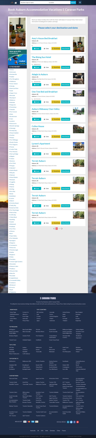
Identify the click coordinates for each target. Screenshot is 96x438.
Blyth (11, 289)
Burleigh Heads (27, 369)
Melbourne (39, 347)
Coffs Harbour (26, 353)
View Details (65, 48)
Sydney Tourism (40, 382)
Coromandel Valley (14, 280)
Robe (11, 114)
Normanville (13, 74)
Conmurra (12, 282)
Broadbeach (26, 365)
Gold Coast (66, 347)
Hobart (78, 351)
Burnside (12, 95)
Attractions (66, 378)
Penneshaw (12, 107)
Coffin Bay (12, 215)
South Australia (53, 331)
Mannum (12, 175)
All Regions (12, 329)
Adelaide (12, 102)
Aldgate (11, 156)
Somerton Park (13, 208)
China (58, 430)
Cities (15, 13)
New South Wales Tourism (27, 396)
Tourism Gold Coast (68, 392)
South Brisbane (53, 367)
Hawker (11, 76)
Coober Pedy (13, 149)
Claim (46, 48)
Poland (51, 318)
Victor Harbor (13, 83)
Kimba (11, 257)
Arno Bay (12, 191)
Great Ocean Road (54, 340)
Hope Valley (13, 236)
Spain (64, 314)
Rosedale (12, 275)
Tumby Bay (12, 205)
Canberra (25, 349)
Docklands (12, 369)
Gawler (11, 222)
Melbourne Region (67, 329)
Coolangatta (66, 367)
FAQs (11, 320)
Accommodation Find (80, 393)
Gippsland (78, 338)
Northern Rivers (40, 331)
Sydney (24, 347)
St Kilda (11, 367)
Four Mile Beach (53, 369)
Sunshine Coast (80, 331)
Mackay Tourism (67, 384)
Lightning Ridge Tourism (53, 385)
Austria (77, 318)
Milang (11, 184)
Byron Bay (12, 351)
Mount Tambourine (14, 353)
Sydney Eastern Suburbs (53, 362)
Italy (38, 314)
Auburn (21, 13)
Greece (39, 318)
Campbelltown (13, 278)
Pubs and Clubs (13, 378)
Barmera (12, 161)
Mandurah (51, 351)
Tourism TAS (52, 382)
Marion (11, 186)
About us (25, 314)
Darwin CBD (39, 365)
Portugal (65, 318)
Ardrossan (12, 72)
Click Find (25, 378)
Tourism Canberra (67, 396)
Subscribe (25, 318)
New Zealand (79, 312)
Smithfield (12, 196)
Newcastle (52, 349)
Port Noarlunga (14, 210)
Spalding (12, 219)
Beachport (12, 97)
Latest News (13, 318)
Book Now (56, 48)
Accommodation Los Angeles (81, 389)
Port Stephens (40, 335)
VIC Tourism (39, 396)
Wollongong (79, 349)
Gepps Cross (13, 93)
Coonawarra (13, 245)
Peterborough (13, 250)
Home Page (13, 312)
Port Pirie (12, 229)
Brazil (64, 316)
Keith (11, 90)
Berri (11, 233)
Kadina (11, 252)
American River (13, 88)
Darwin (38, 349)
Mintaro (12, 231)
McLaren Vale (13, 271)
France (51, 314)
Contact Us (26, 312)
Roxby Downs (13, 142)
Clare (11, 119)
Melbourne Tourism (41, 384)
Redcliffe (25, 351)
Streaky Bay (13, 130)
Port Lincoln (13, 112)
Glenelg (11, 86)
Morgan (11, 165)
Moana (11, 137)
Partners (12, 316)
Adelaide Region (27, 340)
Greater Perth (26, 335)
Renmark (12, 179)
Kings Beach (39, 367)
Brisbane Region (13, 335)
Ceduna (11, 158)
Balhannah (12, 224)
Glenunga (12, 128)
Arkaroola (12, 247)
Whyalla (12, 172)
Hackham (12, 226)
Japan (38, 320)
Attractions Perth (54, 378)
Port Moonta (13, 151)
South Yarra (39, 369)
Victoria (38, 329)
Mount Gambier (14, 133)
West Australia (26, 331)
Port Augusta (13, 144)
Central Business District (80, 362)
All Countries (40, 312)
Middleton (12, 81)
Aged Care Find (40, 378)
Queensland (52, 329)
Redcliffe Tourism (13, 384)
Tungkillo (12, 182)
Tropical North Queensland (53, 336)
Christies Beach (14, 203)
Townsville (39, 351)
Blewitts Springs (14, 126)
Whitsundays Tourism (26, 393)
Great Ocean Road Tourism (67, 387)
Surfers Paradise (40, 361)
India (77, 316)
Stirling (11, 189)
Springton (12, 240)
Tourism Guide (13, 382)
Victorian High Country (66, 336)
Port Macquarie (67, 351)
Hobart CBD (66, 365)
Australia (52, 312)
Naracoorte (12, 123)
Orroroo (12, 287)
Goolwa (11, 135)
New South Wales (27, 329)
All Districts (12, 361)
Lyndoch (12, 121)
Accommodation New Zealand (80, 379)
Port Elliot (12, 163)
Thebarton (12, 292)
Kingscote (12, 105)
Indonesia (52, 320)
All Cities (11, 347)
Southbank (65, 361)
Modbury (12, 268)
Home (11, 13)
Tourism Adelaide (53, 392)
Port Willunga (13, 140)
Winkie (11, 69)
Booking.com (11, 48)
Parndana (12, 259)
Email (36, 48)
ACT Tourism (66, 382)
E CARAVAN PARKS (48, 298)
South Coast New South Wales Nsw (67, 332)
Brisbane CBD (52, 365)
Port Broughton (14, 79)
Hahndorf (12, 168)
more (61, 229)
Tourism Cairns (13, 392)
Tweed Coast (12, 340)
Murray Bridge (13, 154)
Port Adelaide (13, 238)
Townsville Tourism (28, 384)
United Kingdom (54, 316)
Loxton (11, 198)
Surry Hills (65, 369)
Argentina (78, 320)
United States (66, 312)
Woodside (12, 264)
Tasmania (78, 333)
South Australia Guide (13, 396)
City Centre (79, 367)
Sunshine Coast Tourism (40, 393)
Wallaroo (12, 100)
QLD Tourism (52, 396)
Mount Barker (13, 177)
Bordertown (13, 116)
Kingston (12, 243)
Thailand (65, 320)
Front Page (25, 316)
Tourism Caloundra (81, 384)
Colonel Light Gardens (15, 261)
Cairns (64, 349)
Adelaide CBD (13, 365)
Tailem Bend (13, 217)
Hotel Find (25, 382)
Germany (78, 314)
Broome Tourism (80, 382)
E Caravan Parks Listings (75, 436)
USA (42, 430)
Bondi (77, 365)
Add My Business (14, 314)
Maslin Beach (13, 170)
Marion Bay (12, 212)
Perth (50, 347)
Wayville (12, 273)
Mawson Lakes (13, 266)
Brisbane (78, 347)
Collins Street (26, 367)
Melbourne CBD (27, 361)
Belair (11, 193)
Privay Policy (26, 320)
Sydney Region (80, 329)
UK (38, 430)
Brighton (12, 254)
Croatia (38, 316)
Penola (11, 147)
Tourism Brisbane (80, 386)
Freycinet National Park (80, 370)
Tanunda (12, 109)
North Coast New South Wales (13, 332)
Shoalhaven (79, 335)
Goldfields (38, 340)
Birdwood (12, 285)
